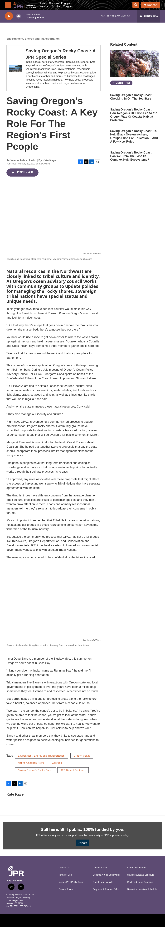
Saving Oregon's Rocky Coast (35, 770)
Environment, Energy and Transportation (33, 38)
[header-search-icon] (135, 5)
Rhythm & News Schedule (140, 882)
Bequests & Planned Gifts (106, 889)
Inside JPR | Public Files (70, 882)
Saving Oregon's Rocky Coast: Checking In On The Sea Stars (131, 96)
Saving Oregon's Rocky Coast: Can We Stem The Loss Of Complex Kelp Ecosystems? (131, 156)
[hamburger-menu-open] (8, 5)
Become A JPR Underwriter (106, 875)
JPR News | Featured (73, 770)
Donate (152, 5)
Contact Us (64, 867)
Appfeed (57, 763)
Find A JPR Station (136, 867)
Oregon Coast (82, 755)
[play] (8, 16)
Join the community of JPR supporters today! (103, 835)
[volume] (18, 16)
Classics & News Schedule (140, 875)
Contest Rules (65, 889)
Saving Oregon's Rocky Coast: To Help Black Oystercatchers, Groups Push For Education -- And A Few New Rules (134, 136)
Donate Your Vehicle (103, 882)
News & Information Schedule (142, 889)
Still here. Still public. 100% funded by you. (82, 829)
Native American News (31, 763)
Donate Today (100, 867)
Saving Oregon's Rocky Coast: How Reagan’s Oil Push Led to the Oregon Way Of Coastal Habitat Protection (133, 115)
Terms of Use (65, 875)
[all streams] (148, 16)
